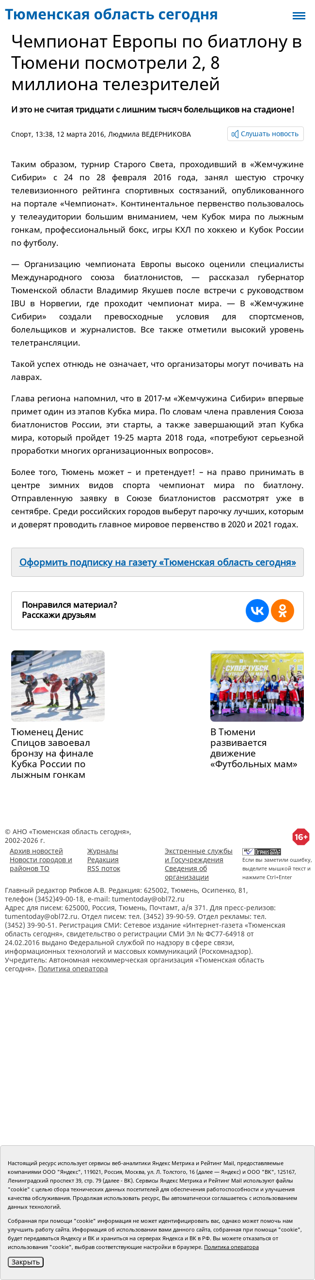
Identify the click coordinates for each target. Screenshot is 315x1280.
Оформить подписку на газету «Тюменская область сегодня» (157, 562)
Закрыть (26, 1261)
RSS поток (103, 868)
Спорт (21, 134)
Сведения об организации (187, 873)
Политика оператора (73, 968)
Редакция (103, 859)
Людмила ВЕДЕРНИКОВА (149, 134)
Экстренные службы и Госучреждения (199, 855)
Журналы (102, 850)
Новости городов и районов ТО (41, 864)
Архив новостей (36, 850)
